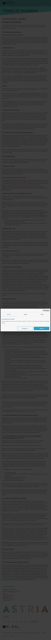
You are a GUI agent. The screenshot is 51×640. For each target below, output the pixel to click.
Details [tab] (25, 314)
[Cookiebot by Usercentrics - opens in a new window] (43, 311)
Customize (25, 328)
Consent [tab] (9, 314)
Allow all (42, 328)
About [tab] (42, 314)
